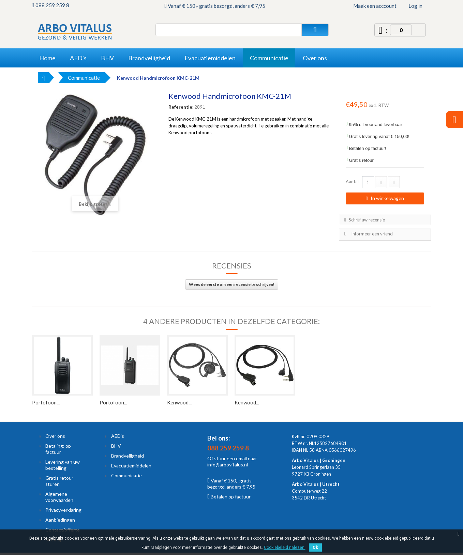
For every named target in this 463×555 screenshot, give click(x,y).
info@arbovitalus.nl (227, 464)
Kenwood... (179, 402)
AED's (117, 436)
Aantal (352, 181)
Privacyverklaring (63, 510)
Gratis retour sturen (59, 481)
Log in (415, 6)
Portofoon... (46, 402)
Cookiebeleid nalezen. (284, 547)
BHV (116, 446)
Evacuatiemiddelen (131, 465)
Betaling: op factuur (58, 449)
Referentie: (180, 107)
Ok (315, 547)
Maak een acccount (375, 6)
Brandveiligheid (127, 456)
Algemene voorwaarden (59, 497)
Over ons (55, 436)
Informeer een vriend (372, 233)
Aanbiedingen (60, 520)
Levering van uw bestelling (62, 465)
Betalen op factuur (229, 496)
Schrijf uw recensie (366, 219)
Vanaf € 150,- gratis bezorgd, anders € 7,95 (231, 484)
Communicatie (126, 475)
